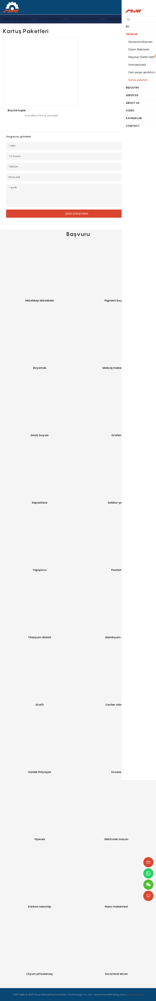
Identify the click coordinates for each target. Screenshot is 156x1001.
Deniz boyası (39, 435)
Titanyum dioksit (39, 637)
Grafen (116, 435)
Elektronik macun (116, 839)
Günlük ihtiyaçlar (39, 772)
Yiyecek (39, 839)
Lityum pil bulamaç (39, 974)
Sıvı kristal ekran (116, 974)
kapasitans (39, 503)
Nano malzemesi (116, 907)
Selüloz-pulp (116, 503)
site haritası (135, 994)
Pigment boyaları (116, 301)
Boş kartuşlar (17, 110)
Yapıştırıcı (39, 570)
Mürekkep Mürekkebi (39, 301)
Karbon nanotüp (39, 907)
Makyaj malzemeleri (116, 368)
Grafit (39, 705)
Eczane (116, 772)
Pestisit (116, 570)
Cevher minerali (116, 705)
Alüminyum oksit (116, 637)
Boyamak (39, 368)
